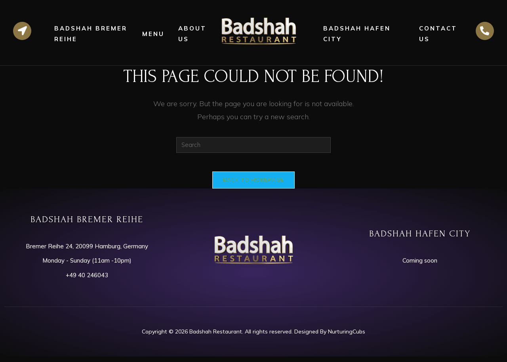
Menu (153, 34)
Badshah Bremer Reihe (90, 34)
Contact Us (438, 34)
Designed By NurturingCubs (329, 336)
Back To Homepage (253, 185)
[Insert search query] (253, 145)
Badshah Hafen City (357, 34)
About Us (192, 34)
